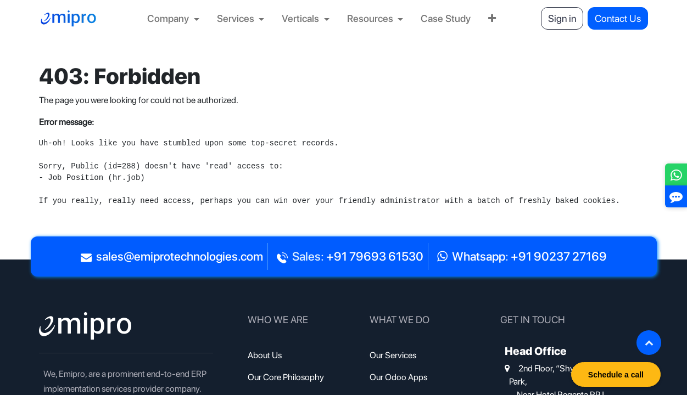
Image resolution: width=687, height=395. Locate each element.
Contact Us (618, 18)
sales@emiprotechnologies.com (179, 256)
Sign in (562, 18)
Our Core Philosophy (286, 377)
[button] (648, 342)
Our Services (393, 355)
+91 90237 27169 (559, 256)
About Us (265, 355)
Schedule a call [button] (616, 374)
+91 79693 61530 (374, 256)
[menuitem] (173, 18)
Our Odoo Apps (398, 377)
